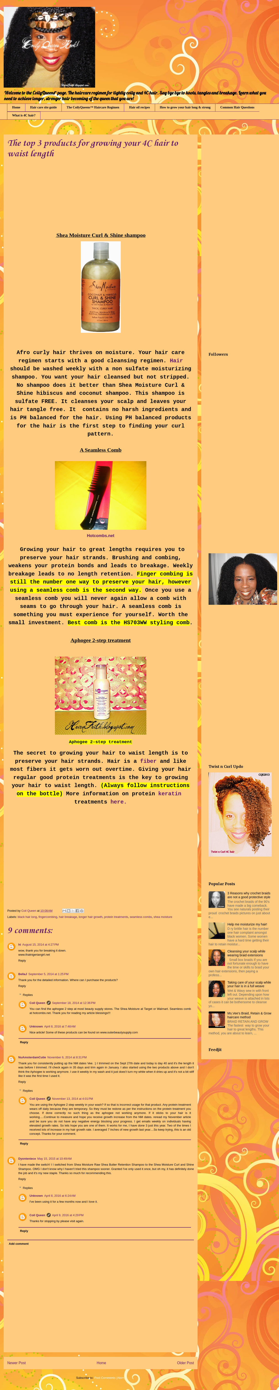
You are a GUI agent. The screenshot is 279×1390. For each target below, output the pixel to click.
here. (118, 802)
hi (19, 944)
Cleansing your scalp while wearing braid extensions (247, 953)
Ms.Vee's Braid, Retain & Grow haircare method (249, 1015)
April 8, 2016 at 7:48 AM (60, 1026)
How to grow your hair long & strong (185, 107)
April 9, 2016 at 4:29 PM (68, 1215)
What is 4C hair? (23, 115)
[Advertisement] (45, 198)
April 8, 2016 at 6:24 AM (60, 1195)
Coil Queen (37, 1003)
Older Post (185, 1363)
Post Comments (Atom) (109, 1377)
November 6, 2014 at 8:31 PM (67, 1057)
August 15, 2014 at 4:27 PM (40, 944)
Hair (176, 361)
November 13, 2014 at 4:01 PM (72, 1098)
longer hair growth (90, 917)
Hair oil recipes (139, 107)
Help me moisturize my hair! (247, 924)
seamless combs (141, 917)
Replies (28, 995)
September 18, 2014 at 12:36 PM (74, 1003)
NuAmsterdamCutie (32, 1057)
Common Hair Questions (237, 107)
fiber (148, 761)
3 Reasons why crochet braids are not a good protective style (249, 895)
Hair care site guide (43, 107)
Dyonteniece (27, 1158)
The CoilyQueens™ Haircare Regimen (93, 107)
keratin (169, 794)
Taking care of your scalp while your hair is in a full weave (249, 984)
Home (16, 107)
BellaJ (22, 974)
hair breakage (68, 917)
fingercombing (48, 917)
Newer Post (16, 1363)
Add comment (19, 1243)
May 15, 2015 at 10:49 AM (54, 1158)
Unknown (36, 1026)
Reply (22, 960)
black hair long (27, 917)
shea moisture (163, 917)
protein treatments (116, 917)
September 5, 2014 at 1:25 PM (48, 974)
